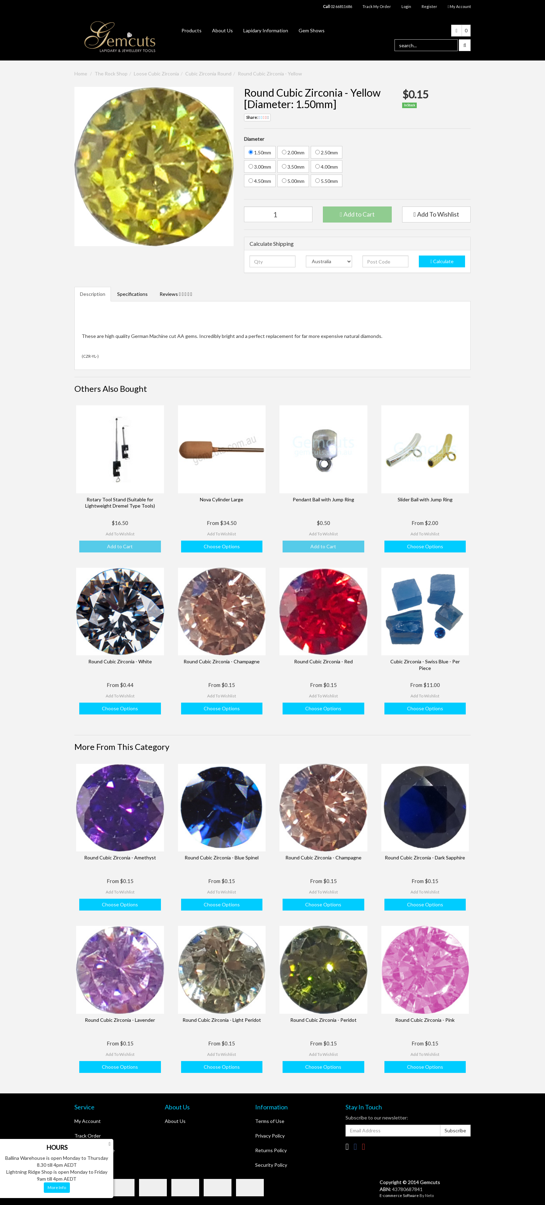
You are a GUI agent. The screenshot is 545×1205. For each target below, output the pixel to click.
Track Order (87, 1136)
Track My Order (377, 6)
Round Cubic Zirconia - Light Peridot (221, 1020)
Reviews (176, 294)
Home (80, 73)
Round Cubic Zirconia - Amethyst (120, 857)
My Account (87, 1121)
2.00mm (293, 152)
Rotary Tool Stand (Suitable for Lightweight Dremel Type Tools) (120, 502)
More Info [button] (57, 1187)
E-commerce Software (399, 1195)
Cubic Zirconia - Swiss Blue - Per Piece (425, 664)
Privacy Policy (270, 1136)
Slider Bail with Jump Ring (425, 499)
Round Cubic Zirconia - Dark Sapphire (425, 857)
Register (429, 6)
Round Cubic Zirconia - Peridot (323, 1020)
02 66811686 (337, 6)
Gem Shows (312, 30)
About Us (222, 30)
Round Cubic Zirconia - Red (323, 661)
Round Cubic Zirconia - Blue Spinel (222, 857)
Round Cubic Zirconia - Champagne (222, 661)
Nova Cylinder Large (221, 499)
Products (191, 30)
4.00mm (326, 167)
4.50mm (260, 181)
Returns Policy (271, 1150)
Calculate (442, 261)
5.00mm (293, 181)
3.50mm (293, 167)
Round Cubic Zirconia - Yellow (270, 73)
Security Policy (271, 1165)
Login (406, 6)
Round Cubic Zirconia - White (120, 661)
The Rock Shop (111, 73)
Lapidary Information (265, 30)
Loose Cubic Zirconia (156, 73)
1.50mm (260, 152)
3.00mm (260, 167)
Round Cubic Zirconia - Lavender (120, 1020)
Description (92, 294)
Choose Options (222, 546)
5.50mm (326, 181)
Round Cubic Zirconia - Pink (425, 1020)
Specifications (132, 294)
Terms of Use (269, 1121)
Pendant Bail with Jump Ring (323, 499)
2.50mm (326, 152)
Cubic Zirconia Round (208, 73)
